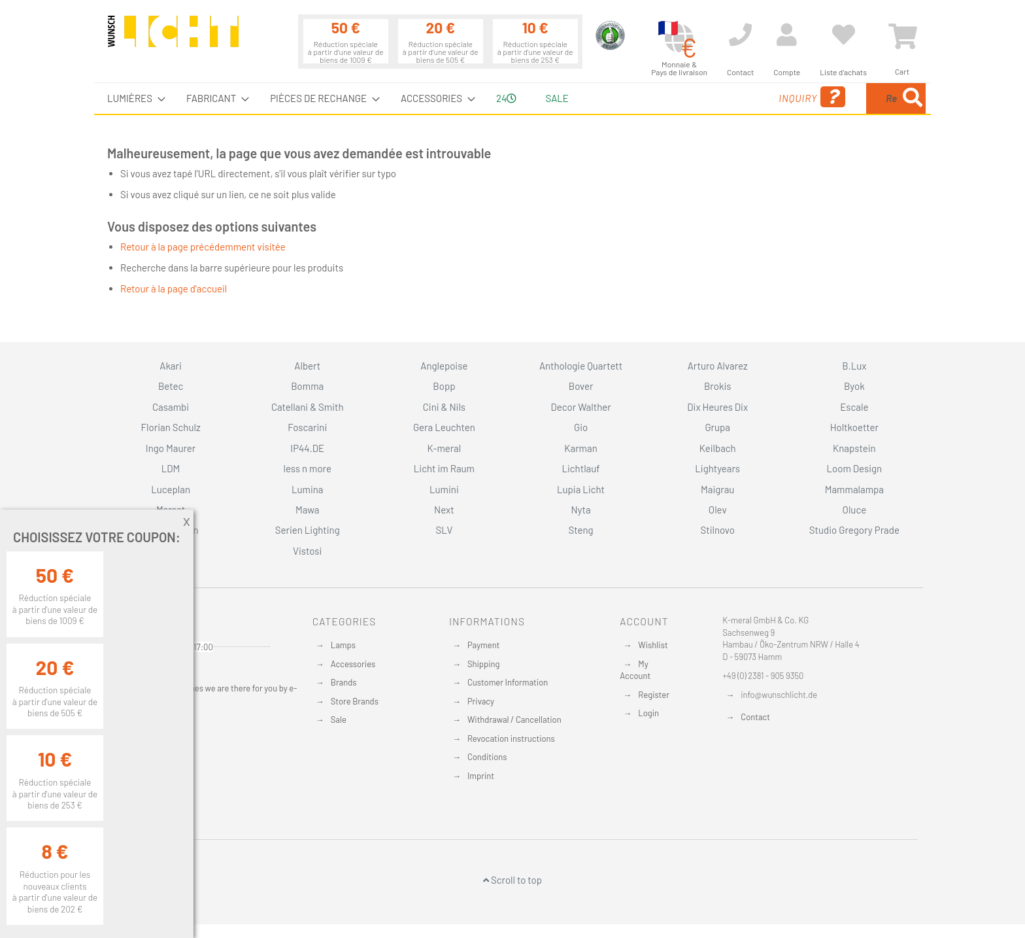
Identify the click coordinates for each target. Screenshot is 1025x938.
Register (653, 694)
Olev (718, 509)
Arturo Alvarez (718, 366)
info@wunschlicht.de (779, 694)
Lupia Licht (581, 489)
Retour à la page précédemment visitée (203, 246)
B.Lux (854, 366)
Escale (854, 407)
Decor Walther (580, 407)
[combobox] (831, 98)
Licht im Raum (444, 468)
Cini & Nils (444, 407)
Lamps (343, 645)
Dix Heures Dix (717, 407)
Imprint (480, 776)
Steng (580, 530)
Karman (580, 448)
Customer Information (507, 682)
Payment (483, 645)
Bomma (307, 386)
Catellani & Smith (307, 407)
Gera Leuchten (444, 427)
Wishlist (652, 645)
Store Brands (354, 701)
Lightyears (717, 468)
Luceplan (170, 489)
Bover (581, 386)
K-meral (445, 448)
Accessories (353, 664)
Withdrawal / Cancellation (514, 719)
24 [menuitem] (506, 98)
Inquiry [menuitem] (707, 97)
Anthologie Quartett (580, 366)
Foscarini (307, 427)
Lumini (444, 489)
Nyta (580, 509)
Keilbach (717, 448)
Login (648, 713)
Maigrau (717, 489)
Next (444, 509)
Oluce (855, 509)
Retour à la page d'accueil (173, 288)
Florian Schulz (171, 427)
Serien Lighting (307, 530)
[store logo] (173, 37)
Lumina (308, 489)
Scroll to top (512, 880)
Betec (170, 386)
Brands (344, 682)
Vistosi (307, 551)
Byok (854, 386)
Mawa (307, 509)
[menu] (512, 98)
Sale (338, 719)
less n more (307, 468)
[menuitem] (132, 98)
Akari (170, 366)
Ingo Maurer (170, 448)
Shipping (483, 664)
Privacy (480, 701)
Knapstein (854, 448)
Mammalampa (854, 489)
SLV (444, 530)
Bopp (444, 386)
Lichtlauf (580, 468)
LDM (170, 468)
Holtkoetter (854, 427)
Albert (307, 366)
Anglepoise (443, 366)
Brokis (717, 386)
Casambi (170, 407)
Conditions (487, 757)
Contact (755, 717)
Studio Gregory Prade (854, 530)
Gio (581, 427)
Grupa (717, 427)
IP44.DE (307, 448)
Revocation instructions (511, 738)
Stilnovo (718, 530)
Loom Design (854, 468)
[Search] (912, 98)
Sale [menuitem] (556, 98)
